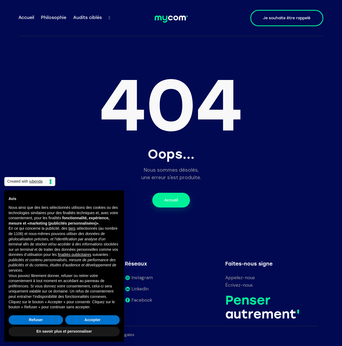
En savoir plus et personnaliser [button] (64, 331)
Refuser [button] (36, 320)
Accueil (171, 200)
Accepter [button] (92, 320)
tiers (71, 228)
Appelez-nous (240, 277)
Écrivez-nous (239, 285)
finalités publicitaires (74, 254)
